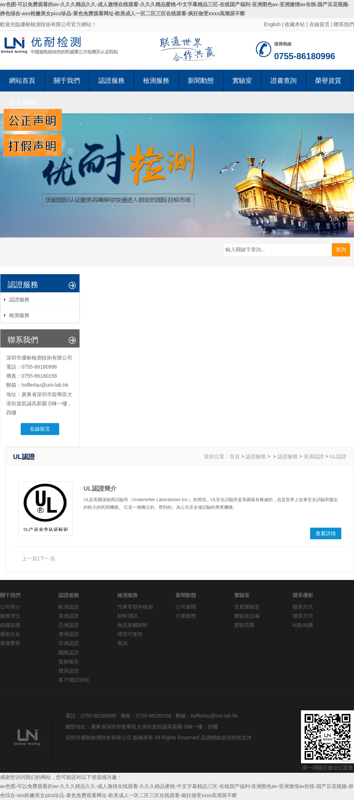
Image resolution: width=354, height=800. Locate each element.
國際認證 (68, 652)
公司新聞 (186, 607)
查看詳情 (326, 533)
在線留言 (319, 24)
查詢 (122, 643)
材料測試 (127, 616)
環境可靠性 (130, 634)
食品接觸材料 (132, 625)
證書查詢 (283, 80)
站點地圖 (303, 625)
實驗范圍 (244, 625)
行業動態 (186, 616)
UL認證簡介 (100, 488)
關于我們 (67, 80)
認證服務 (111, 80)
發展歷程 (10, 643)
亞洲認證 (68, 625)
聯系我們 (344, 24)
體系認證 (68, 671)
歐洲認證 (68, 607)
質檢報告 (68, 662)
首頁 (234, 456)
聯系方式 (303, 607)
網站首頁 (22, 80)
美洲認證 (314, 456)
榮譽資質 (328, 80)
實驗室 (242, 80)
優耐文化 (10, 634)
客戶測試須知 (73, 680)
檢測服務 (156, 80)
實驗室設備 (247, 616)
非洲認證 (68, 643)
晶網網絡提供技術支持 (226, 737)
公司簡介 (10, 607)
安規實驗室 (247, 607)
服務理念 (10, 616)
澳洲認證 (68, 634)
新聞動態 (201, 80)
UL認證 (338, 456)
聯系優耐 (22, 102)
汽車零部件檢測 (135, 607)
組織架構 (10, 625)
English (272, 24)
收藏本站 (295, 24)
